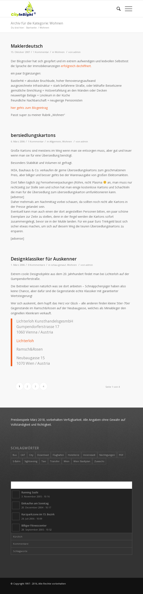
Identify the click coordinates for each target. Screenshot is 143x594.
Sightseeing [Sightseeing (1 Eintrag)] (30, 461)
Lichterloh (25, 340)
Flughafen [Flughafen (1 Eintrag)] (58, 454)
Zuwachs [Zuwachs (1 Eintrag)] (99, 461)
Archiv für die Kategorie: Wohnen (37, 23)
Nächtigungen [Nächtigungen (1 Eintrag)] (107, 454)
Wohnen (60, 52)
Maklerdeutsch (27, 46)
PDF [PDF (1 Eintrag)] (121, 454)
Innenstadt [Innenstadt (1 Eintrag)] (89, 454)
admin (77, 52)
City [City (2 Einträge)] (31, 454)
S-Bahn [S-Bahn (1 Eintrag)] (16, 461)
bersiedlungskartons (33, 135)
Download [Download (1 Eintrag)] (43, 454)
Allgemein (55, 141)
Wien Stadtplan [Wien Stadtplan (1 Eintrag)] (81, 461)
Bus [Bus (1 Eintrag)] (15, 454)
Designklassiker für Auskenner (44, 259)
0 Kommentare (36, 264)
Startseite (31, 27)
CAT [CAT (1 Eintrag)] (23, 454)
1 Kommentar (41, 52)
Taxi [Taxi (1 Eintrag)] (43, 461)
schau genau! (58, 264)
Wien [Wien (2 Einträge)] (66, 461)
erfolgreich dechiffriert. (76, 66)
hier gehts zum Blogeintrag (29, 108)
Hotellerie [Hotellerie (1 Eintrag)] (73, 454)
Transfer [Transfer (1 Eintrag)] (55, 461)
